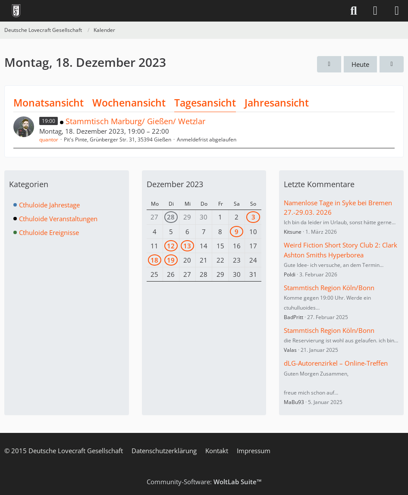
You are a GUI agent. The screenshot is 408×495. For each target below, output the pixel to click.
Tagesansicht (205, 103)
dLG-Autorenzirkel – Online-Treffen (336, 363)
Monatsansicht (48, 103)
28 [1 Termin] (171, 217)
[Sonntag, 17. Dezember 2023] (329, 64)
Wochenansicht (129, 103)
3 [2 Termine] (253, 217)
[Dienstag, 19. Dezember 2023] (392, 64)
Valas (290, 350)
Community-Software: (204, 481)
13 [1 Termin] (187, 245)
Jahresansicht (277, 103)
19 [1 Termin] (171, 260)
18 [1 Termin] (154, 260)
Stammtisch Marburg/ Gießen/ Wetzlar (135, 121)
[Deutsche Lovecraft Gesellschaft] (16, 10)
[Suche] (353, 10)
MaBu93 (294, 402)
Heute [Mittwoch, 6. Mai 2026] (360, 64)
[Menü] (396, 10)
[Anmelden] (375, 11)
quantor (48, 139)
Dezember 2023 (175, 184)
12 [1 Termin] (171, 245)
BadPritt (293, 317)
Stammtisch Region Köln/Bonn (329, 287)
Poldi (289, 274)
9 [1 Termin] (237, 231)
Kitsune (292, 231)
